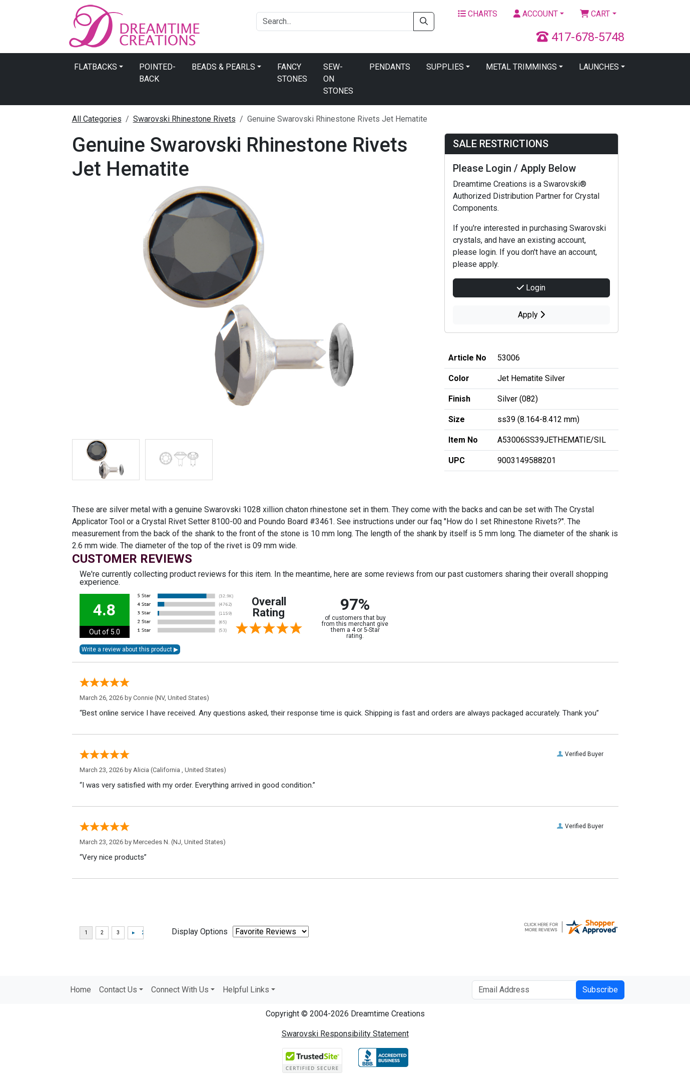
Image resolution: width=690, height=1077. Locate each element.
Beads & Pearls (223, 67)
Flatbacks (95, 67)
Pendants (389, 67)
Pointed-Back (157, 73)
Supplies (445, 67)
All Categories (97, 119)
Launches (599, 67)
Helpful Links (246, 989)
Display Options (200, 931)
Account (535, 14)
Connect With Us (180, 989)
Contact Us (118, 989)
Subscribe (600, 989)
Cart (595, 14)
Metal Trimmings (521, 67)
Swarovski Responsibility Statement (345, 1033)
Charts (477, 14)
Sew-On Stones (338, 79)
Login (531, 287)
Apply (531, 314)
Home (80, 989)
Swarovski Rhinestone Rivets (184, 119)
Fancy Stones (292, 73)
